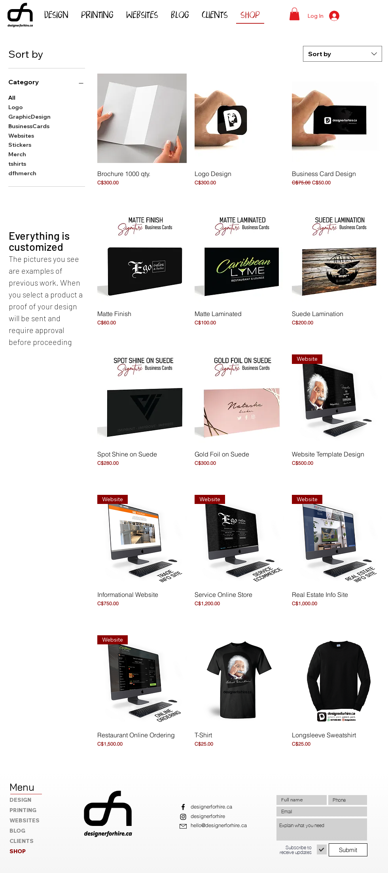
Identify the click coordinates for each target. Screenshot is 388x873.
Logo (15, 107)
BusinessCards (28, 126)
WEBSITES (24, 820)
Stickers (19, 144)
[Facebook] (183, 807)
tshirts (17, 163)
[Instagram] (183, 817)
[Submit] (348, 849)
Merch (17, 154)
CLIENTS (21, 841)
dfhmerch (22, 173)
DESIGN (20, 799)
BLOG (17, 830)
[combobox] (342, 54)
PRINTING (22, 810)
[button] (294, 14)
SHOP (17, 851)
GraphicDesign (29, 116)
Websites (21, 135)
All (11, 97)
